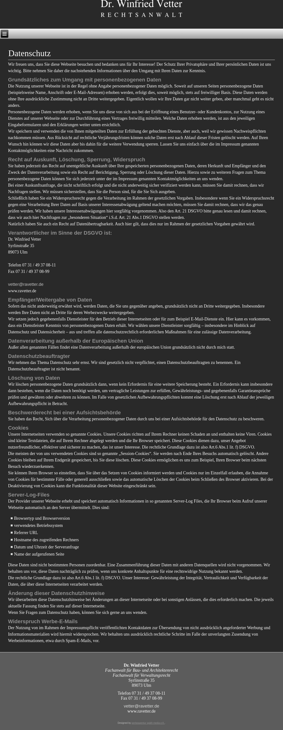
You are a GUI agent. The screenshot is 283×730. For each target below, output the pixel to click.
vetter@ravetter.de (25, 284)
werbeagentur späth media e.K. (148, 723)
